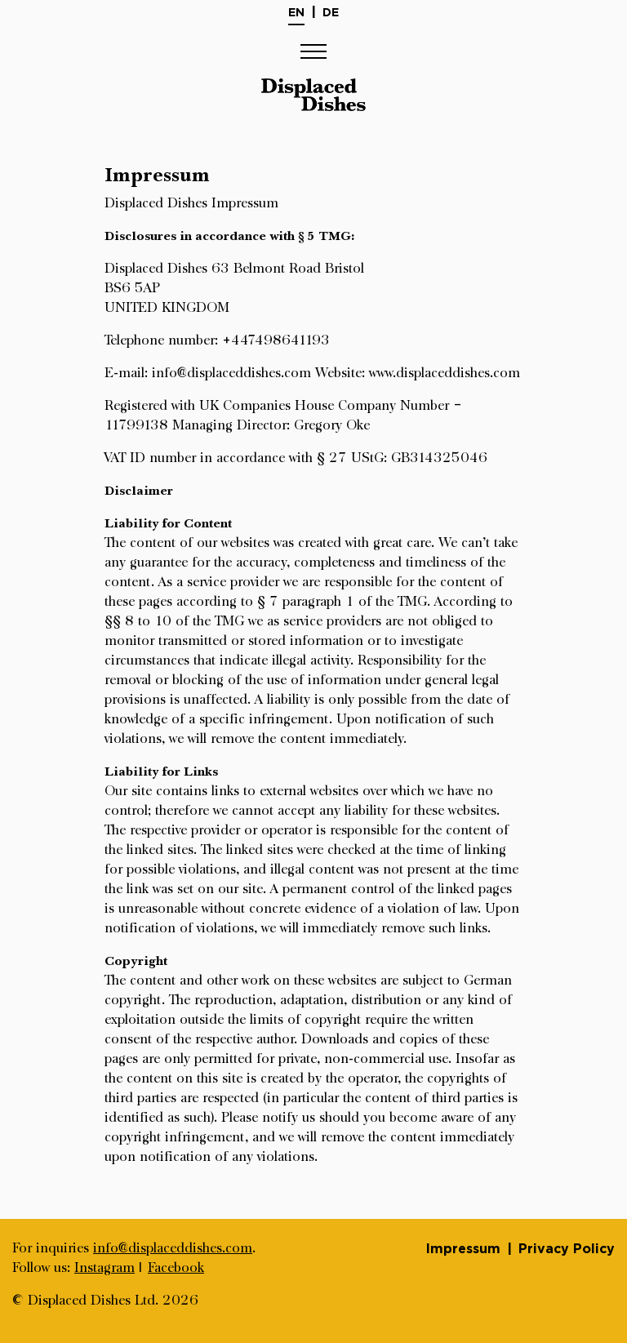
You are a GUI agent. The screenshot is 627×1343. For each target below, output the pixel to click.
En (296, 12)
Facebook (176, 1268)
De (330, 12)
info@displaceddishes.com (172, 1248)
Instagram (104, 1268)
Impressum (463, 1248)
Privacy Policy (566, 1248)
